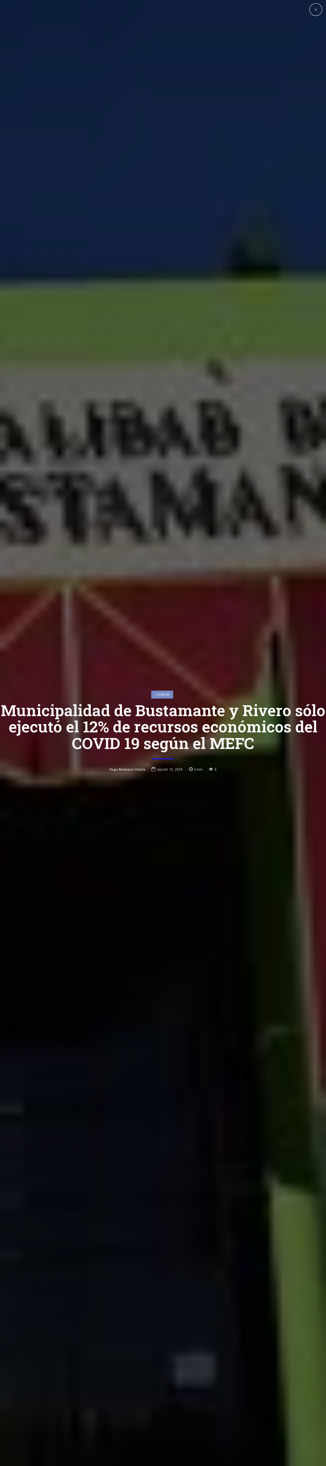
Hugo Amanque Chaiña (127, 704)
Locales (162, 629)
